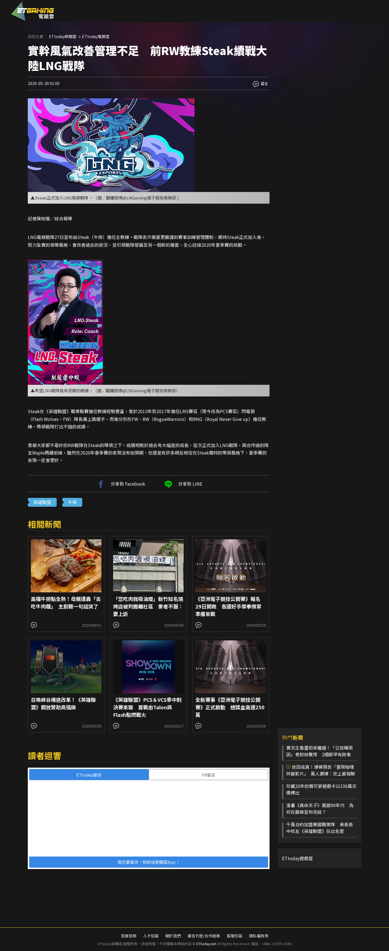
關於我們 (173, 935)
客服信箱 (234, 935)
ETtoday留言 (88, 775)
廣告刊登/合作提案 (204, 935)
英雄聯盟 (42, 502)
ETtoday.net (206, 943)
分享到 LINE (182, 483)
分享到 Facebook (120, 483)
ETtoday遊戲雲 (297, 858)
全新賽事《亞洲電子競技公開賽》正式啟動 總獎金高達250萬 (230, 707)
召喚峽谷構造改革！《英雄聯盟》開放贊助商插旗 (63, 703)
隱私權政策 (258, 935)
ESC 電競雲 (32, 11)
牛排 (72, 502)
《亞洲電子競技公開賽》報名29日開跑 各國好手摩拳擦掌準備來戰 (228, 606)
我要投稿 (128, 935)
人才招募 (151, 935)
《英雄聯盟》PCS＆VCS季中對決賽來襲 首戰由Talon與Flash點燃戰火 (147, 707)
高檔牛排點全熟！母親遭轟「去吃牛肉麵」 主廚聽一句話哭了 (66, 602)
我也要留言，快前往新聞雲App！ (149, 862)
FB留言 (208, 775)
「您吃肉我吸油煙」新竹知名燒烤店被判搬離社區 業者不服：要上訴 (148, 606)
